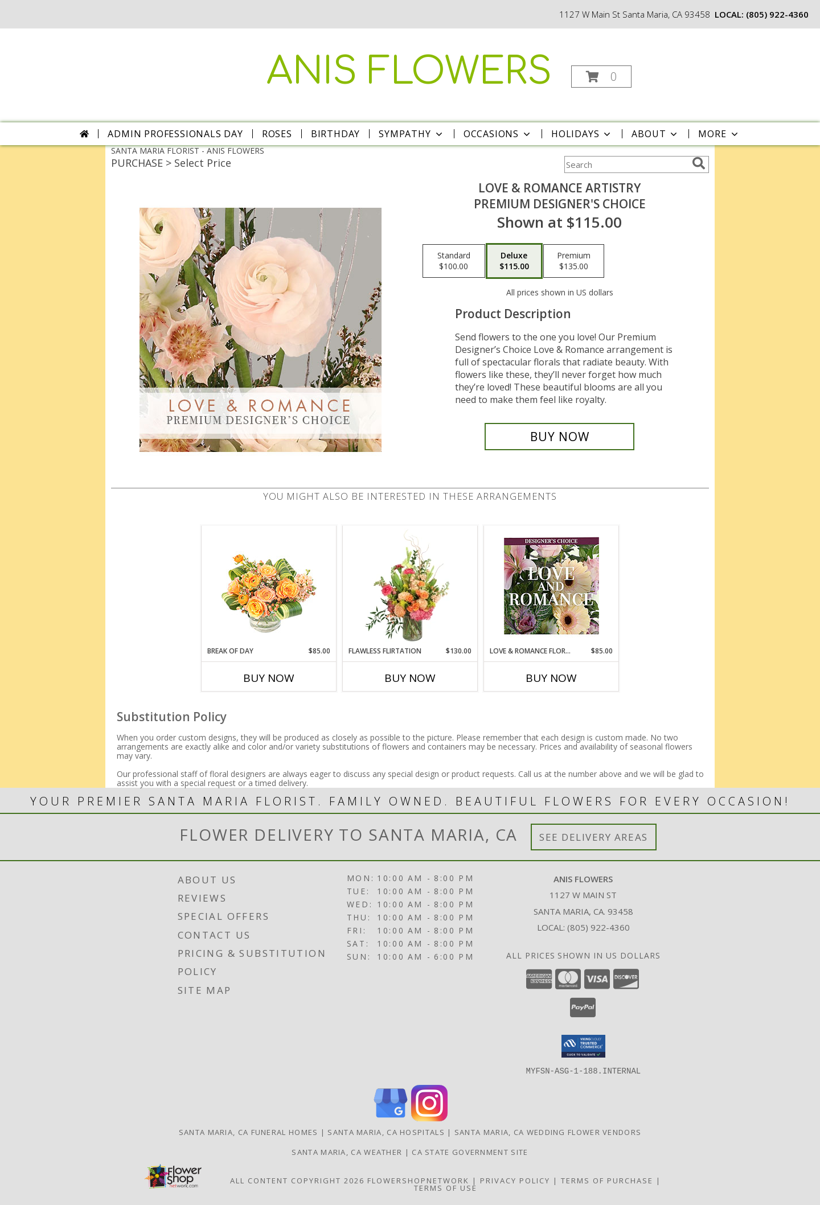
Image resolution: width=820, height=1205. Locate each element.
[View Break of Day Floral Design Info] (269, 586)
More (719, 134)
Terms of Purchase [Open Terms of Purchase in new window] (607, 1180)
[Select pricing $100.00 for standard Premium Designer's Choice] (454, 261)
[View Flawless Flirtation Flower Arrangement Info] (410, 585)
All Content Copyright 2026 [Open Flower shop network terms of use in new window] (297, 1180)
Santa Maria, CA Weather (347, 1151)
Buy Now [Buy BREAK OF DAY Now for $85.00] (268, 678)
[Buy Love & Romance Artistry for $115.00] (559, 436)
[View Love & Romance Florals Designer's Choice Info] (551, 586)
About (655, 134)
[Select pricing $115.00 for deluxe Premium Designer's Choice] (514, 261)
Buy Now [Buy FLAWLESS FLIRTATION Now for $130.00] (410, 678)
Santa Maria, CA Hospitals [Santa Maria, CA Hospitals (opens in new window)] (386, 1131)
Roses (277, 134)
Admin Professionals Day (175, 134)
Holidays (582, 134)
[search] (698, 163)
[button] (601, 76)
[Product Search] (626, 164)
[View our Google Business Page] (390, 1117)
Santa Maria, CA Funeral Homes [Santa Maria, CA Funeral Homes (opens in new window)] (248, 1131)
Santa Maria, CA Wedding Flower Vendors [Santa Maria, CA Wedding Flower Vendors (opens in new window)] (547, 1131)
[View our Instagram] (429, 1117)
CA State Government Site (470, 1151)
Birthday (335, 134)
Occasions (498, 134)
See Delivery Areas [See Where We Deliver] (593, 837)
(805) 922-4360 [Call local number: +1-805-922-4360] (777, 14)
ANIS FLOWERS (409, 71)
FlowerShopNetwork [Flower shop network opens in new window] (418, 1180)
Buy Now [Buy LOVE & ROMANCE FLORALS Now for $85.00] (551, 678)
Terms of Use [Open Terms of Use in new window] (445, 1187)
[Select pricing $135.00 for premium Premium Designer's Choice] (574, 261)
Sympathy (411, 134)
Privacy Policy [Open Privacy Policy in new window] (515, 1180)
